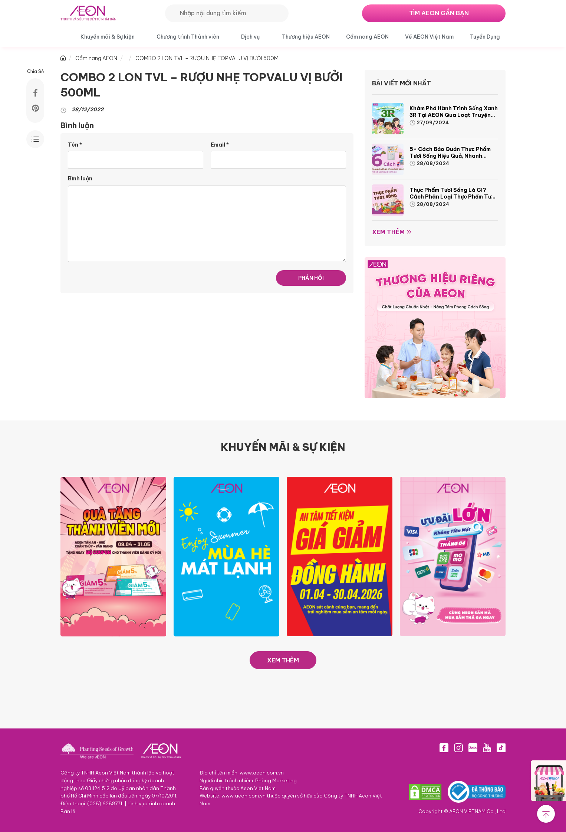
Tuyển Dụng (485, 36)
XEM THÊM (283, 660)
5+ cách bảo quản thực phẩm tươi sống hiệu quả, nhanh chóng (450, 156)
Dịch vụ (250, 36)
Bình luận (80, 178)
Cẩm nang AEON (367, 36)
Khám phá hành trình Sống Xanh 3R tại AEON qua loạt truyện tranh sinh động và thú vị (453, 115)
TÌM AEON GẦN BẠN (439, 13)
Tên (75, 144)
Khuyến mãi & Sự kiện (107, 36)
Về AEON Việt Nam (429, 36)
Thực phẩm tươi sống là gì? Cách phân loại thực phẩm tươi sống (452, 197)
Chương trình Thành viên (188, 36)
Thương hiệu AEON (306, 36)
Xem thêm (388, 232)
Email (220, 144)
